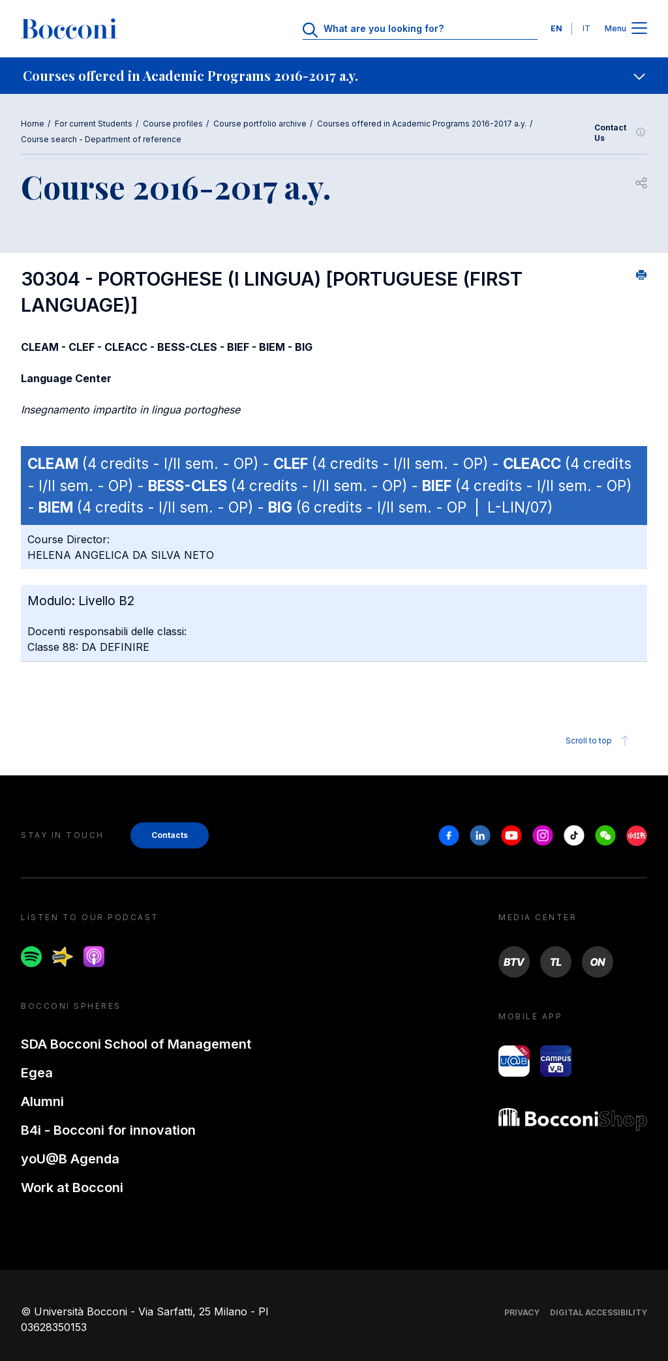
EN (556, 28)
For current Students (93, 123)
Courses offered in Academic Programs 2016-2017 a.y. (421, 123)
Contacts (169, 835)
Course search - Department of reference (101, 139)
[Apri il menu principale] (639, 29)
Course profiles (173, 123)
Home (32, 123)
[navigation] (334, 75)
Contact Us (620, 133)
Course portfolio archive (260, 123)
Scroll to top (599, 741)
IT (586, 28)
